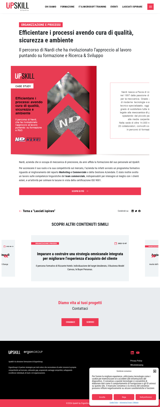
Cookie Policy (114, 402)
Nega (124, 397)
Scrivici (90, 322)
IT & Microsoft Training (92, 6)
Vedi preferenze (146, 397)
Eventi (114, 6)
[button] (154, 371)
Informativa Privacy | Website (129, 402)
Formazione (67, 6)
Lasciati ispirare (132, 6)
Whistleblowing (136, 365)
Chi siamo (50, 6)
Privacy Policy (136, 361)
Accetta (102, 397)
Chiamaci (70, 322)
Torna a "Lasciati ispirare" (37, 211)
